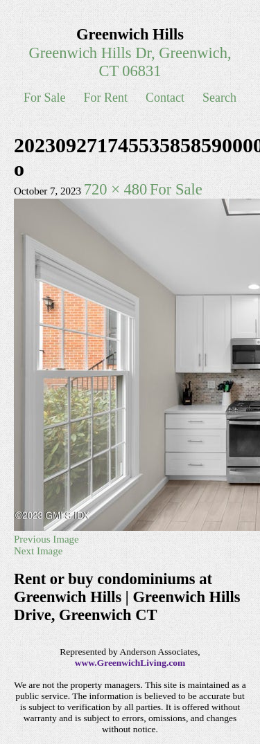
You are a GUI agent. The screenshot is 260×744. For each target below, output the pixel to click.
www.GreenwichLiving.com (130, 662)
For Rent (106, 98)
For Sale (45, 98)
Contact (165, 98)
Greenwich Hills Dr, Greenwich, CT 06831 (129, 62)
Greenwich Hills (130, 34)
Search (219, 98)
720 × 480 (115, 189)
